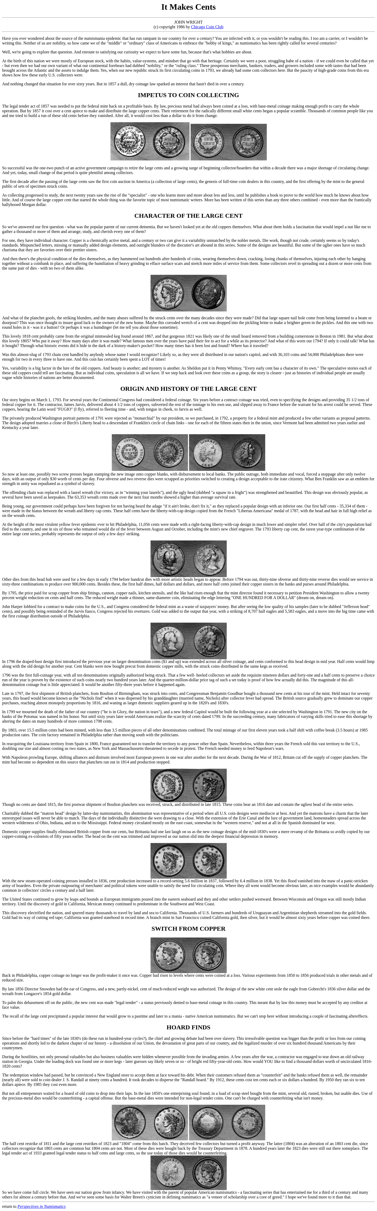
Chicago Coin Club (207, 27)
